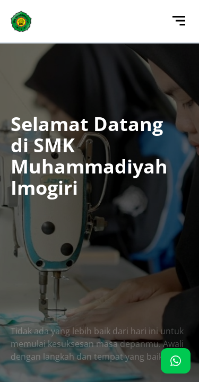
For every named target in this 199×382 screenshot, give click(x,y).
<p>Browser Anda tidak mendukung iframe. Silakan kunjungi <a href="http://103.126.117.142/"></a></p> (99, 191)
